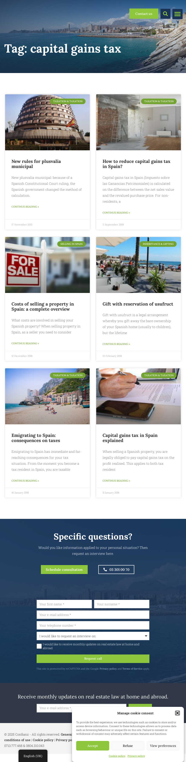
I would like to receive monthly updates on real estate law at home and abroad (102, 652)
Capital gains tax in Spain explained (130, 439)
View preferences (163, 746)
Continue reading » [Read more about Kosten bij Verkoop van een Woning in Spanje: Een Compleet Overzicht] (25, 344)
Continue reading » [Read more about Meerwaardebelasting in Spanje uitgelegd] (116, 482)
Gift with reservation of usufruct (138, 304)
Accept (92, 746)
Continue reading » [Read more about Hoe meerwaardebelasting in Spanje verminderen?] (116, 213)
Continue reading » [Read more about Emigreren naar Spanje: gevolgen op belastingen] (25, 482)
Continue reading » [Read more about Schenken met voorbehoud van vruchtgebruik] (116, 345)
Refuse (128, 746)
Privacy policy (136, 756)
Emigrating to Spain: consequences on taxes (35, 439)
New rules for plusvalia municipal (36, 163)
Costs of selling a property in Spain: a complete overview (42, 307)
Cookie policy (117, 756)
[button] (177, 713)
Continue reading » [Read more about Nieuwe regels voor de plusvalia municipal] (25, 207)
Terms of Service (143, 675)
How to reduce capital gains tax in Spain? (136, 163)
